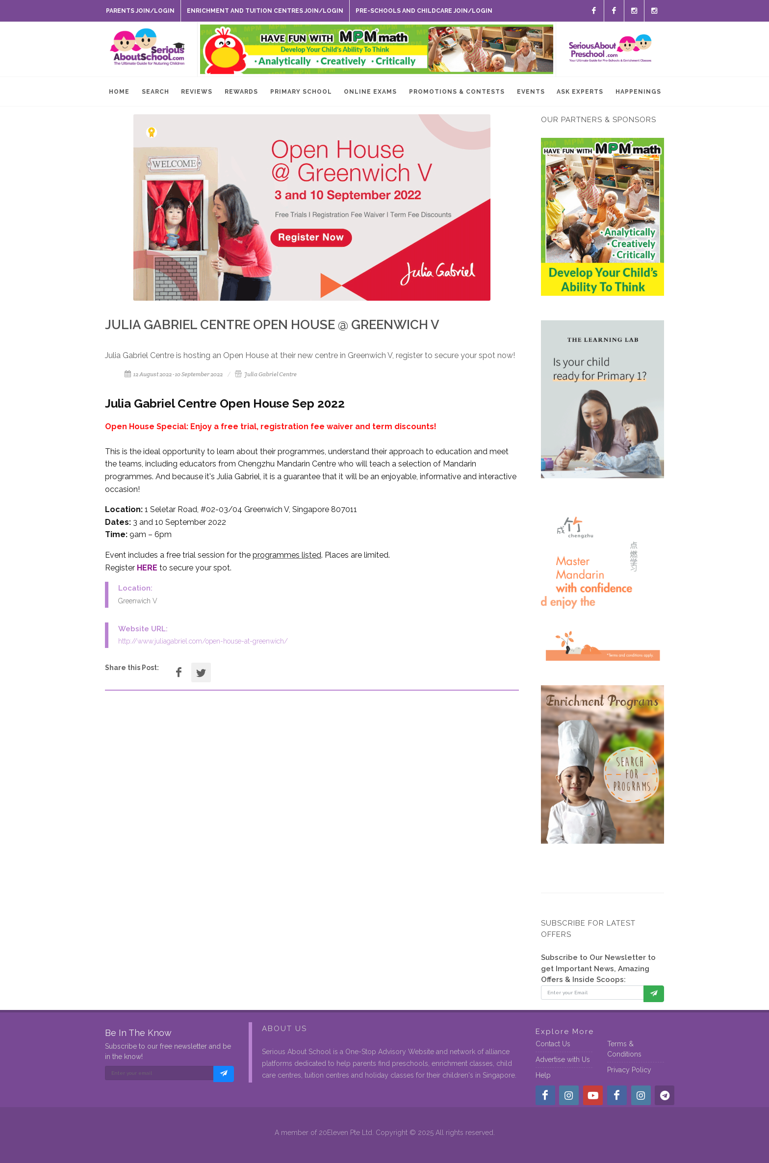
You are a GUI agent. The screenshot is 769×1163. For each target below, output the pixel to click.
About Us (284, 1028)
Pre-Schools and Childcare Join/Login (424, 10)
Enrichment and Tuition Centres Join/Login (265, 10)
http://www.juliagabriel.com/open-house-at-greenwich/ (203, 641)
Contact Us (553, 1044)
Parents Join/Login (140, 10)
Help (543, 1075)
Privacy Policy (629, 1070)
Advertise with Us (563, 1059)
